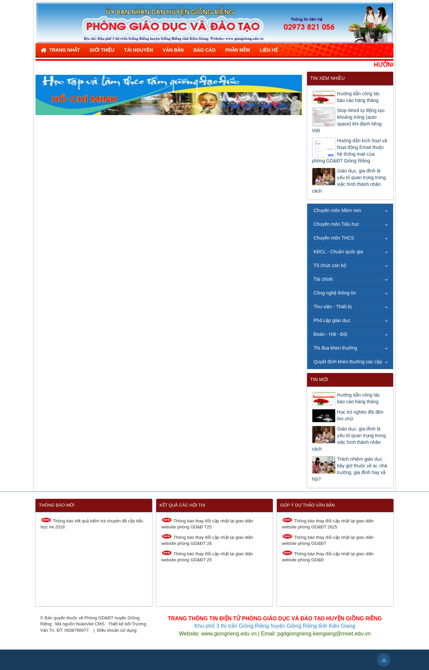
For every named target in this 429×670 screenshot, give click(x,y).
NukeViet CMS (90, 623)
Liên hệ (269, 50)
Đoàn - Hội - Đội (331, 334)
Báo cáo (204, 50)
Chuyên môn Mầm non (337, 210)
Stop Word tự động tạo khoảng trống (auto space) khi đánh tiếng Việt (348, 120)
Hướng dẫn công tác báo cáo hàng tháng (358, 97)
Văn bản (173, 50)
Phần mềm (237, 50)
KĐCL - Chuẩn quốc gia (338, 251)
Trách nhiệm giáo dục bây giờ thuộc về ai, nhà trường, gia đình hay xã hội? (349, 469)
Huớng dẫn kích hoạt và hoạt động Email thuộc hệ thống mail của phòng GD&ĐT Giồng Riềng (349, 150)
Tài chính (323, 279)
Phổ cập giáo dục (332, 320)
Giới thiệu (101, 50)
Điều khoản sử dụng (117, 630)
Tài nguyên (138, 50)
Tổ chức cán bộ (330, 265)
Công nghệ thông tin (335, 293)
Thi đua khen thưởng (335, 348)
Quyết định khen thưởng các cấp (348, 361)
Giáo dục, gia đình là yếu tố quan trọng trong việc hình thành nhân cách (349, 181)
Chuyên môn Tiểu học (337, 224)
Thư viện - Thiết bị (333, 306)
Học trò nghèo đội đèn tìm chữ (360, 415)
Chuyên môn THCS (334, 238)
